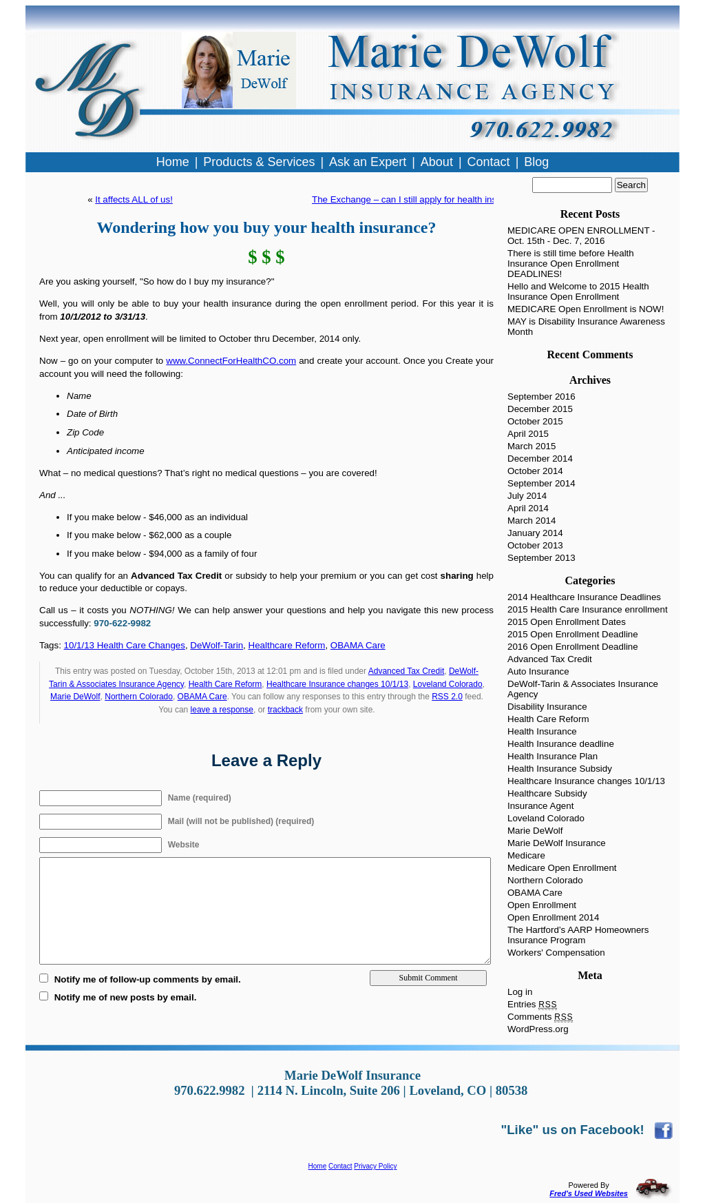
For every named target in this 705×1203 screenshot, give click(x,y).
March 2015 (531, 446)
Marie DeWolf (75, 696)
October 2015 (535, 421)
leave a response (222, 709)
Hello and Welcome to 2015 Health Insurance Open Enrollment (578, 291)
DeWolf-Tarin (216, 645)
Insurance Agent (540, 806)
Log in (519, 992)
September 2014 (541, 483)
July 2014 (527, 496)
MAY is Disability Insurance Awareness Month (586, 326)
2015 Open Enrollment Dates (566, 622)
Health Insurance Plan (552, 756)
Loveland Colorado (448, 684)
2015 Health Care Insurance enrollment (587, 609)
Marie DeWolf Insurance (556, 843)
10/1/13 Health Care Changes (124, 645)
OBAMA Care (358, 645)
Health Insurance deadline (560, 744)
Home (317, 1166)
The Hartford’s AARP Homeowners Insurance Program (578, 935)
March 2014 (531, 520)
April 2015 (528, 434)
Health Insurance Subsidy (559, 768)
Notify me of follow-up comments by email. (147, 979)
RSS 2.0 (447, 696)
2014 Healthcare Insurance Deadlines (584, 597)
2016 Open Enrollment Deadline (572, 646)
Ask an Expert (367, 162)
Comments (540, 1016)
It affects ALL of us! (134, 199)
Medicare (526, 855)
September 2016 (541, 396)
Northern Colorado (139, 696)
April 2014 (528, 508)
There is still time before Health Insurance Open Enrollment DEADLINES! (570, 263)
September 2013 (541, 558)
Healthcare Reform (287, 645)
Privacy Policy (375, 1166)
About (437, 162)
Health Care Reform (225, 684)
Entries (532, 1004)
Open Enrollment (541, 905)
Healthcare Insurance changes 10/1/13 (337, 684)
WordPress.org (538, 1029)
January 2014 (535, 533)
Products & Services (259, 162)
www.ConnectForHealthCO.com (231, 361)
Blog (536, 162)
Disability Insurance (547, 706)
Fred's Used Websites (588, 1193)
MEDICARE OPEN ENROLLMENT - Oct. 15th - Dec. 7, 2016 (581, 235)
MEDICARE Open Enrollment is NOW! (585, 309)
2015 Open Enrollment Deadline (572, 634)
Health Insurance (542, 731)
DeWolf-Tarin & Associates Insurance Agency (582, 689)
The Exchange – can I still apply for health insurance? (420, 199)
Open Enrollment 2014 (553, 917)
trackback (285, 709)
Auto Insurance (538, 671)
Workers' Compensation (556, 952)
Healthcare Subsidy (547, 793)
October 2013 (535, 545)
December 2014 (540, 458)
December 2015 (540, 409)
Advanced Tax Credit (406, 671)
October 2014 (535, 471)
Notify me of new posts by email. (125, 997)
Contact (340, 1166)
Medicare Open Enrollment (562, 868)
